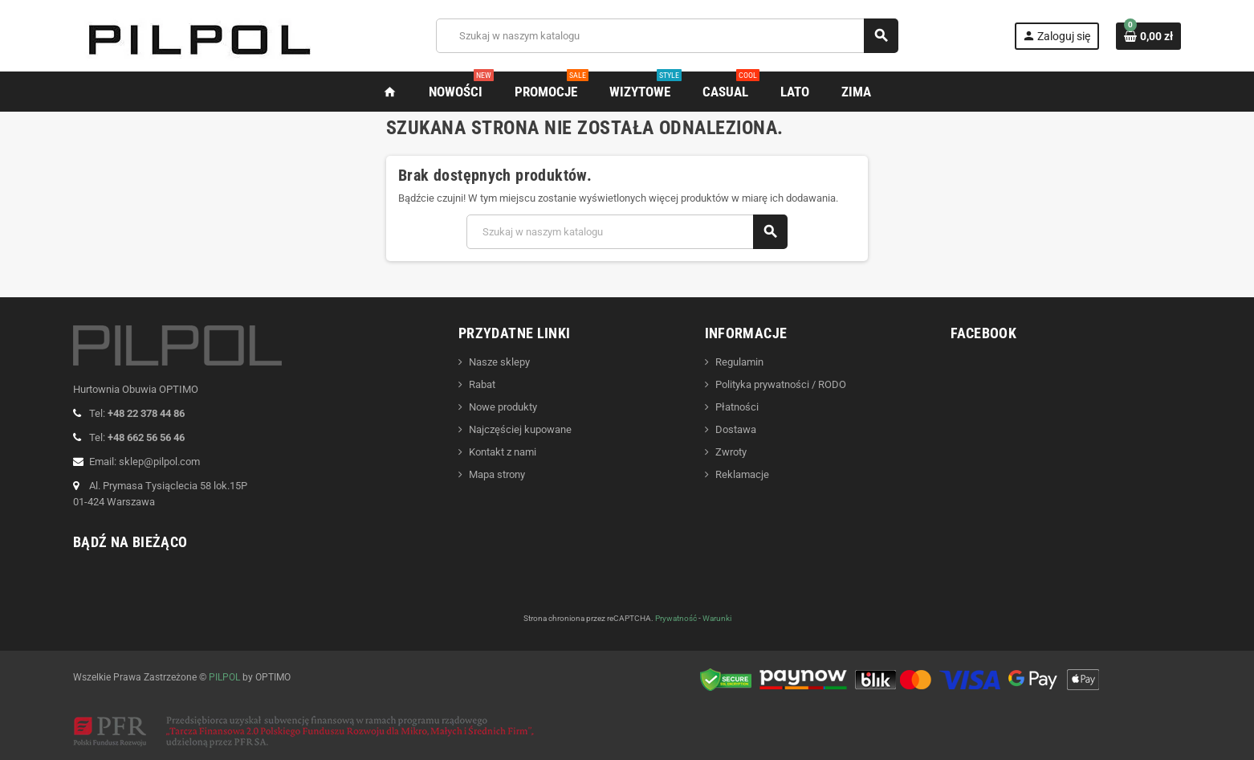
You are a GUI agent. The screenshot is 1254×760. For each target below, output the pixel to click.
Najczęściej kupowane (520, 429)
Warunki (716, 618)
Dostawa (735, 429)
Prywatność (676, 618)
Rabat (482, 384)
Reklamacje (742, 474)
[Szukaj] (667, 35)
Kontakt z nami (502, 452)
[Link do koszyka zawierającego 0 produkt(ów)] (1148, 36)
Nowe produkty (503, 407)
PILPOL (224, 677)
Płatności (737, 407)
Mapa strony (497, 474)
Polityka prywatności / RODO (780, 384)
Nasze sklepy (499, 362)
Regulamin (739, 362)
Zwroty (731, 452)
